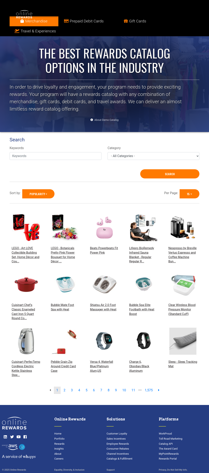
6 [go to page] (94, 380)
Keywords (17, 138)
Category (114, 138)
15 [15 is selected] (188, 184)
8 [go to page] (108, 380)
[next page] (159, 380)
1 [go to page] (57, 380)
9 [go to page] (116, 380)
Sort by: (16, 183)
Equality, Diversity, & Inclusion (69, 460)
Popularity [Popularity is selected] (37, 184)
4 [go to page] (79, 380)
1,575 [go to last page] (149, 380)
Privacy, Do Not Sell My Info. (173, 460)
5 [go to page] (87, 380)
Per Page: (172, 183)
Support (111, 460)
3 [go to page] (72, 380)
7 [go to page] (101, 380)
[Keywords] (55, 146)
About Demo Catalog (106, 109)
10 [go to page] (124, 380)
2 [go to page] (65, 380)
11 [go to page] (133, 380)
